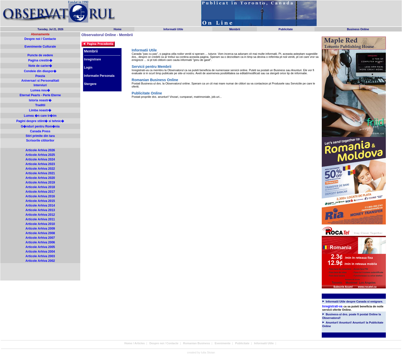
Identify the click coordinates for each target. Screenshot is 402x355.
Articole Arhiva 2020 (40, 178)
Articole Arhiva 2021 (40, 173)
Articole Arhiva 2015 (40, 201)
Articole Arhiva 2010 (40, 224)
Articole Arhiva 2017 (40, 191)
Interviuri (40, 85)
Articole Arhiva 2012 (40, 215)
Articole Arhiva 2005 (40, 247)
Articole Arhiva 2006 (40, 242)
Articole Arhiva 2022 (40, 168)
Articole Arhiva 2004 (40, 251)
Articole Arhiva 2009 (40, 228)
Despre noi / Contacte (40, 39)
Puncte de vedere (40, 55)
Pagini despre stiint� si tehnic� (40, 121)
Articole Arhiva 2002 (40, 261)
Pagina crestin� (40, 60)
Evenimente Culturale (40, 46)
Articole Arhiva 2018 (40, 187)
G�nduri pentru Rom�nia (40, 126)
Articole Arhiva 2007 (40, 238)
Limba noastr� (40, 110)
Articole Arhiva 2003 (40, 256)
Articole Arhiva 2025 (40, 155)
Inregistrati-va (332, 306)
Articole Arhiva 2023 (40, 164)
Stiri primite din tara (40, 136)
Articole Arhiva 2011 (40, 219)
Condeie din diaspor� (40, 71)
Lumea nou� (40, 90)
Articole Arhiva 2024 (40, 159)
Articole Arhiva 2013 (40, 210)
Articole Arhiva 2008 (40, 233)
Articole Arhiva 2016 (40, 196)
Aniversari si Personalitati (40, 80)
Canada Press (40, 131)
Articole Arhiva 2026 (40, 150)
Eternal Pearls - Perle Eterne (40, 95)
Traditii (40, 105)
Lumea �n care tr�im (40, 115)
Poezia (40, 76)
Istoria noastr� (40, 100)
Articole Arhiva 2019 (40, 182)
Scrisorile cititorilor (40, 140)
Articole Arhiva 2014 (40, 205)
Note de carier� (40, 66)
